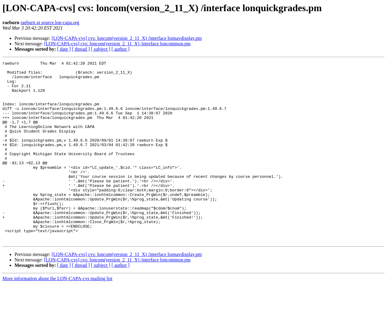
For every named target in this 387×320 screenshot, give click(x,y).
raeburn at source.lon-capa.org (50, 22)
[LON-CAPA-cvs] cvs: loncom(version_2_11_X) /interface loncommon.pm (117, 43)
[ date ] (64, 49)
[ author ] (121, 49)
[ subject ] (100, 49)
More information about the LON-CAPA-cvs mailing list (57, 314)
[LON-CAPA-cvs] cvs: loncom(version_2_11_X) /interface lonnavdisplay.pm (127, 38)
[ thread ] (81, 49)
